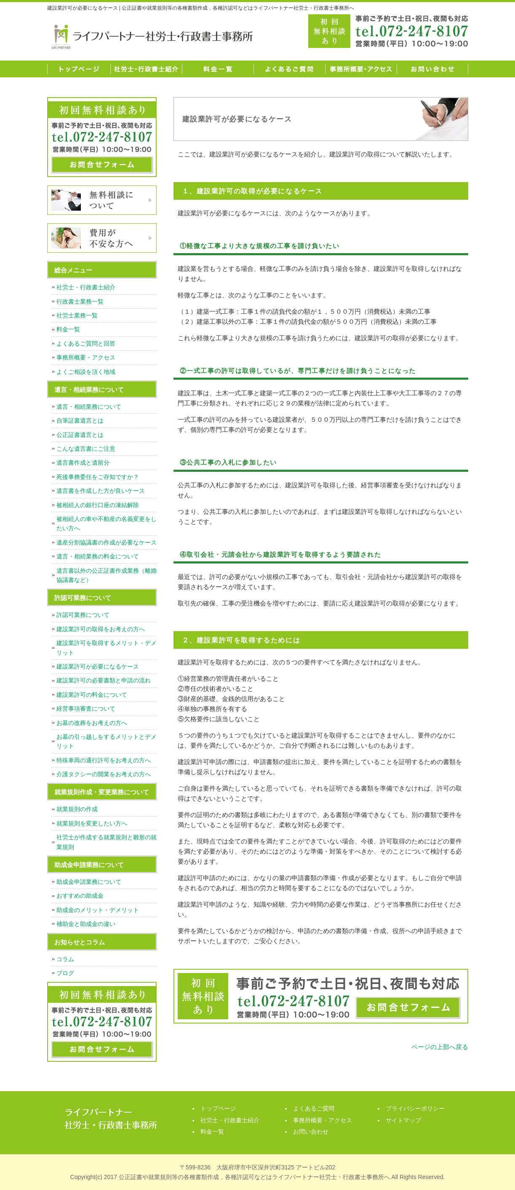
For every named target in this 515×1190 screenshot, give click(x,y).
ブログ (65, 973)
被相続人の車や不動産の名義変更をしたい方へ (106, 524)
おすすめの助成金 (80, 895)
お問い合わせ (432, 69)
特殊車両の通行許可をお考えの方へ (103, 760)
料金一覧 (217, 69)
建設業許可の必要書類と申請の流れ (103, 680)
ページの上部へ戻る (439, 1046)
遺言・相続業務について (88, 406)
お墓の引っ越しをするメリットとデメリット (106, 741)
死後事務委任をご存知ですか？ (97, 476)
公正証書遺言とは (80, 434)
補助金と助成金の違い (85, 923)
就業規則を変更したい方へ (91, 823)
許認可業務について (82, 614)
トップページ (78, 69)
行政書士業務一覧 (80, 301)
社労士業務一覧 (77, 315)
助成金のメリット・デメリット (97, 910)
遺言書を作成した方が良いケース (100, 490)
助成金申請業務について (88, 881)
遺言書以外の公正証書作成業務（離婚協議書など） (106, 575)
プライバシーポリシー (415, 1108)
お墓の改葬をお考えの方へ (91, 722)
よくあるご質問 (289, 69)
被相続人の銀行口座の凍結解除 (97, 505)
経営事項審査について (85, 708)
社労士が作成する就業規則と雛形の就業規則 (106, 842)
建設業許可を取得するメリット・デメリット (106, 648)
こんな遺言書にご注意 (85, 448)
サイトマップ (403, 1120)
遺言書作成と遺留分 (82, 462)
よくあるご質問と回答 (85, 343)
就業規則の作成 (77, 809)
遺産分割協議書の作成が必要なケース (106, 542)
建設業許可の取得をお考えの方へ (100, 629)
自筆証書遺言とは (80, 420)
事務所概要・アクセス (361, 69)
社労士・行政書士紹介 (146, 69)
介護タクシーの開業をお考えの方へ (103, 774)
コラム (65, 959)
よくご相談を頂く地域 (85, 371)
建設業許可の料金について (91, 694)
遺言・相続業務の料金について (97, 556)
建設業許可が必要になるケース (97, 666)
